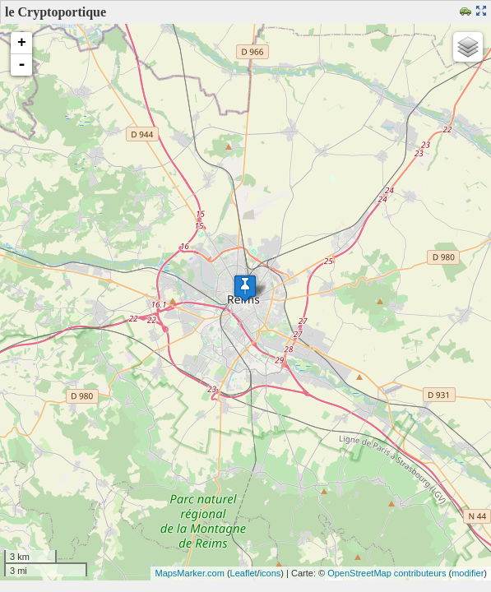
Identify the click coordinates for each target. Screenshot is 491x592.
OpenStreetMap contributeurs (386, 573)
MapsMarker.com (189, 573)
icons (270, 573)
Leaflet (243, 573)
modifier (468, 573)
